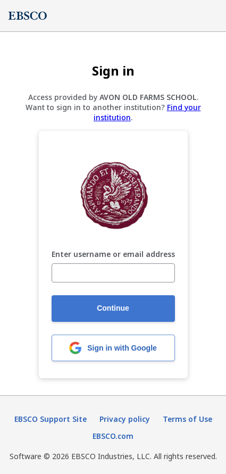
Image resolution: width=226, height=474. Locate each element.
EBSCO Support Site (50, 419)
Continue (113, 308)
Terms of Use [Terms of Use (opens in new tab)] (187, 419)
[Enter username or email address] (113, 272)
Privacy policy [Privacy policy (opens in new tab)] (124, 419)
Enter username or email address (113, 254)
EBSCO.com (113, 436)
